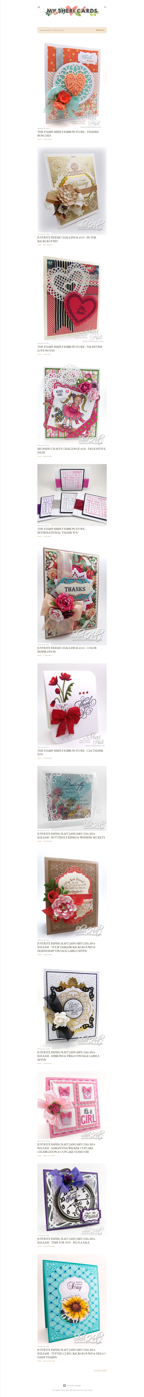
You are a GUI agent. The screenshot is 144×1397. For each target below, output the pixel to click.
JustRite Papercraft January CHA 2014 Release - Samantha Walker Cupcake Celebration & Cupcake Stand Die (66, 1148)
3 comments (47, 758)
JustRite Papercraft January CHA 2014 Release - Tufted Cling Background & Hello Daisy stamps (71, 1353)
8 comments (47, 456)
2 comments (47, 139)
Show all (100, 30)
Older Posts (100, 1371)
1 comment (47, 354)
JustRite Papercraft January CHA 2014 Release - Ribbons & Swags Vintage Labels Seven (68, 1056)
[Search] (105, 6)
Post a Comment (49, 1155)
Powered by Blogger (72, 1385)
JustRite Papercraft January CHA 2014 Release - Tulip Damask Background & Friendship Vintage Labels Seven (66, 947)
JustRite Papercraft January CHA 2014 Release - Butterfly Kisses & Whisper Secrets (71, 835)
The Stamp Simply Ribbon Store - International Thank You (61, 530)
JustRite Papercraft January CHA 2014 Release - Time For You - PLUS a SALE (66, 1240)
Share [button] (39, 139)
